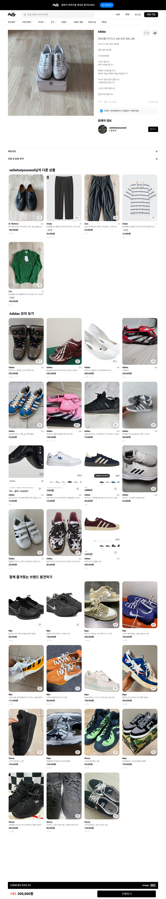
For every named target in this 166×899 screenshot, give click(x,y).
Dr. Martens (13, 224)
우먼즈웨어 (27, 22)
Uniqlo (49, 224)
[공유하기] (155, 33)
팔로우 (153, 129)
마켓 (118, 14)
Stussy (11, 758)
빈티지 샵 (92, 22)
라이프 (42, 22)
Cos (10, 291)
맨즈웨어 (12, 22)
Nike (10, 631)
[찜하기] (146, 33)
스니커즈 (112, 102)
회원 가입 (151, 14)
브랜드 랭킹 (78, 22)
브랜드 (65, 22)
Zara (86, 224)
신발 (105, 102)
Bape (86, 631)
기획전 (103, 22)
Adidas (102, 31)
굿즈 (53, 22)
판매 (127, 14)
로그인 (138, 14)
